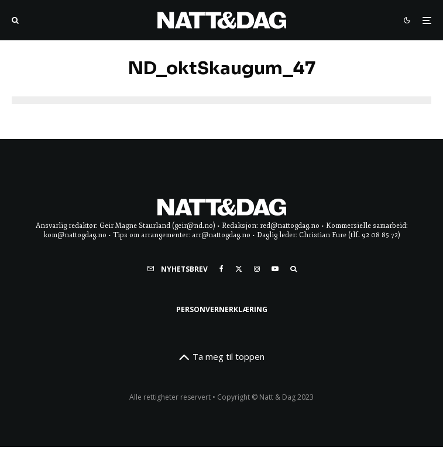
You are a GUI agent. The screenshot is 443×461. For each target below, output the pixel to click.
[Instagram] (257, 268)
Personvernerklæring (221, 309)
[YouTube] (275, 268)
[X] (238, 268)
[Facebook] (221, 268)
